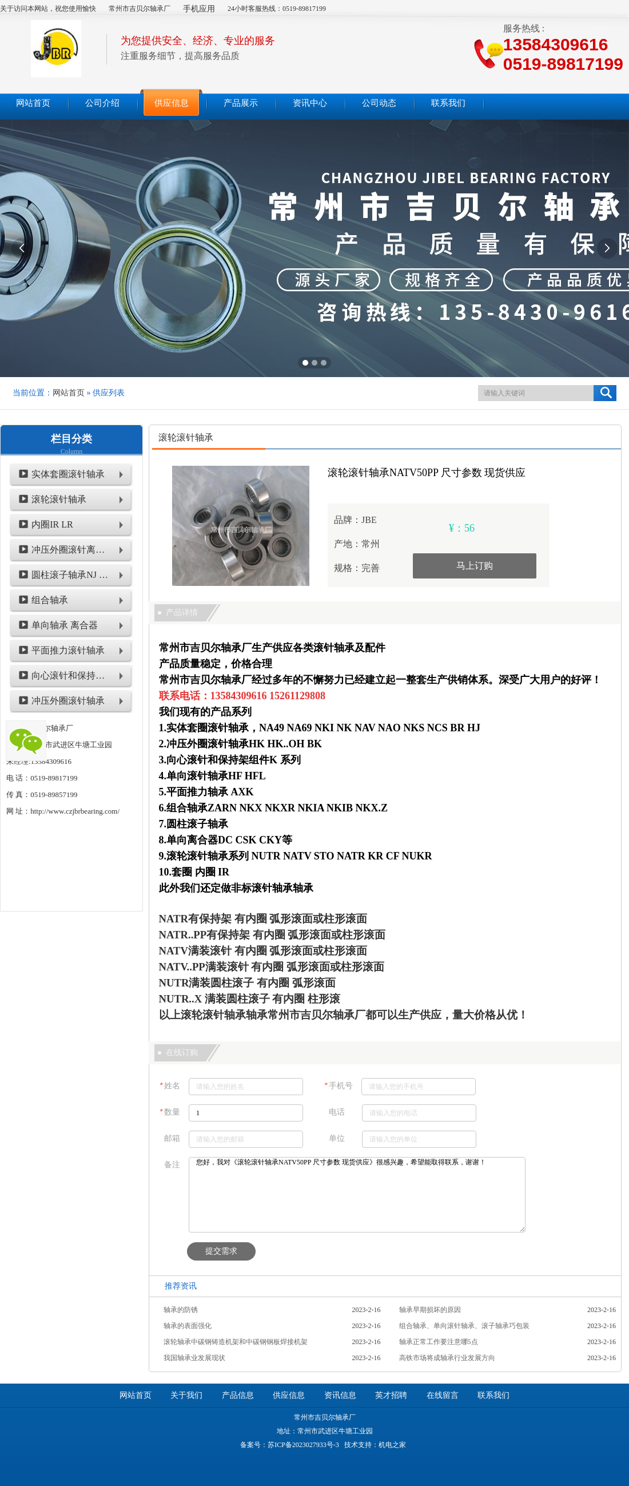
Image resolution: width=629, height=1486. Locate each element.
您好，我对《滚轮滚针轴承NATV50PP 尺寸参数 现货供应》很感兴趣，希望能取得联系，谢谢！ (357, 1195)
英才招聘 (391, 1395)
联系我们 (493, 1395)
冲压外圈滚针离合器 (70, 549)
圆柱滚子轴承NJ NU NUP (70, 575)
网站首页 (69, 393)
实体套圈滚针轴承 (68, 474)
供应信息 (289, 1395)
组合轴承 (49, 600)
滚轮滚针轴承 (58, 499)
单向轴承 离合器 (64, 625)
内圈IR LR (52, 524)
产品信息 (238, 1395)
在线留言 (443, 1395)
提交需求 (221, 1251)
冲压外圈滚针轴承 (68, 701)
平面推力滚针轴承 (68, 650)
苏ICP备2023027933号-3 (303, 1445)
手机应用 (199, 9)
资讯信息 (340, 1395)
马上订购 (474, 565)
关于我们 (186, 1395)
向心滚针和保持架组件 (70, 675)
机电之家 (392, 1445)
